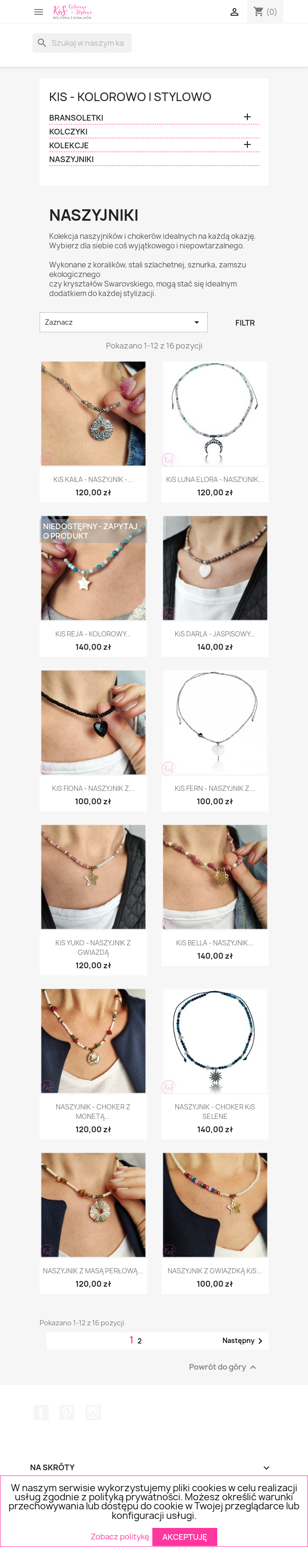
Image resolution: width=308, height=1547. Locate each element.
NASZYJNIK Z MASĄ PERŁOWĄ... (93, 1270)
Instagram (93, 1412)
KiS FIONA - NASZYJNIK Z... (93, 788)
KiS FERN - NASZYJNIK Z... (215, 788)
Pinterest (66, 1412)
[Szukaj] (82, 42)
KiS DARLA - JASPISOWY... (215, 633)
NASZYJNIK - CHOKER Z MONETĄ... (93, 1111)
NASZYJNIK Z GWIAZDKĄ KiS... (215, 1270)
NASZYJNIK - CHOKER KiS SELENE (215, 1111)
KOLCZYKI (68, 132)
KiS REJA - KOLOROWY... (93, 633)
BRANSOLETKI (76, 118)
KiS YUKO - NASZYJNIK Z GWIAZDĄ (93, 947)
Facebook (41, 1412)
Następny (244, 1341)
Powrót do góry (224, 1367)
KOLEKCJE (69, 146)
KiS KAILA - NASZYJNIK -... (93, 479)
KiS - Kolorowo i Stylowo (130, 97)
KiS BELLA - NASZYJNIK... (215, 942)
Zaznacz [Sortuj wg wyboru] (124, 322)
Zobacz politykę (120, 1536)
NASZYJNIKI (71, 159)
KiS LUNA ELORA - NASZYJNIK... (215, 479)
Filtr (245, 323)
